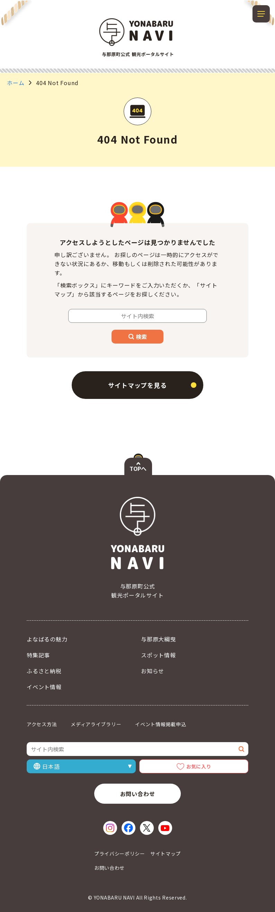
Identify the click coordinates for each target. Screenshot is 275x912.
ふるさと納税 (44, 671)
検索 (137, 336)
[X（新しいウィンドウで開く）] (147, 828)
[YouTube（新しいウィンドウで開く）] (165, 828)
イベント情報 (44, 687)
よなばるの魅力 (47, 639)
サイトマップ (165, 853)
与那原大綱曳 (158, 639)
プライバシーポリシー (119, 853)
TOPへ (138, 468)
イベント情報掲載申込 (160, 724)
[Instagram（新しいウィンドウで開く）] (110, 828)
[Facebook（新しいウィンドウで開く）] (128, 828)
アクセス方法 (42, 724)
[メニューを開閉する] (261, 13)
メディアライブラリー (96, 724)
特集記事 (38, 655)
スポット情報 (158, 655)
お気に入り (198, 766)
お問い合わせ (137, 794)
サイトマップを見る (137, 385)
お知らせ (152, 671)
